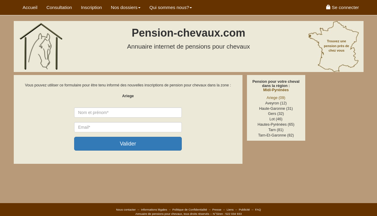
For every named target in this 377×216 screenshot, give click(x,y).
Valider (128, 144)
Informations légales (154, 209)
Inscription (91, 7)
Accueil (30, 7)
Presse (217, 209)
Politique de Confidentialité (190, 209)
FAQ (258, 209)
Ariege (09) (276, 98)
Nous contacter (126, 209)
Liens (230, 209)
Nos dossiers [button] (126, 7)
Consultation (59, 7)
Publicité (244, 209)
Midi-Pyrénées (276, 90)
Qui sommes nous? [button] (170, 7)
